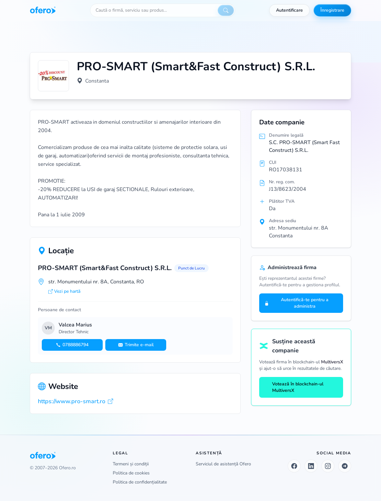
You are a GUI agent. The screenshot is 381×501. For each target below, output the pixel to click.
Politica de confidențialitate (140, 482)
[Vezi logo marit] (53, 75)
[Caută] (226, 10)
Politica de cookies (131, 473)
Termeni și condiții (131, 464)
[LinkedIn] (311, 466)
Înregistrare (332, 10)
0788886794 (72, 345)
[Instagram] (327, 466)
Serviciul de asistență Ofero (223, 464)
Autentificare (289, 10)
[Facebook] (294, 466)
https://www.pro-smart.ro (75, 401)
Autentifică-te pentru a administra (296, 303)
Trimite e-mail (136, 345)
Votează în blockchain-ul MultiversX (293, 387)
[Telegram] (344, 466)
